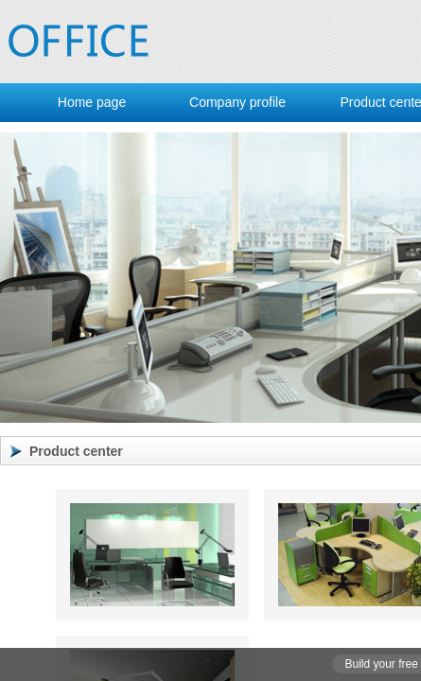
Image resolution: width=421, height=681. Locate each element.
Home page (92, 102)
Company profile (237, 102)
